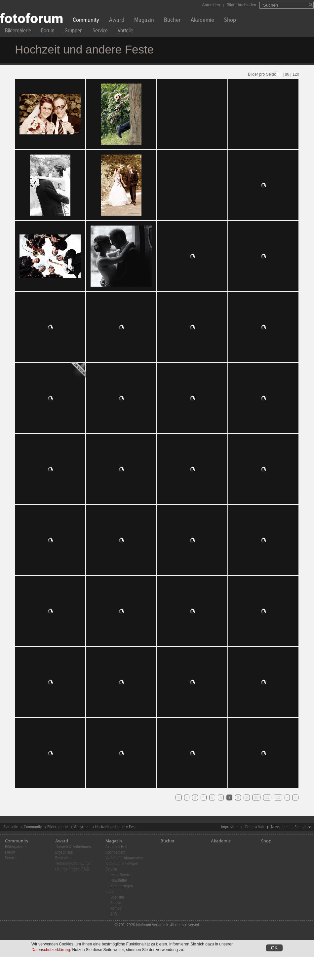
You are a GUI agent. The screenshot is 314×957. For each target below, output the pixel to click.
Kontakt (116, 908)
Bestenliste (63, 858)
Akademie (202, 20)
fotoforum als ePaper (121, 864)
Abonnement (115, 852)
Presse (115, 903)
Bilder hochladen (241, 5)
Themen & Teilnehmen (73, 847)
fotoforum (113, 892)
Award (116, 20)
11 (267, 797)
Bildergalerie (18, 31)
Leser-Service (121, 875)
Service (100, 31)
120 (296, 74)
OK (274, 947)
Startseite (10, 827)
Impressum (230, 827)
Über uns (117, 897)
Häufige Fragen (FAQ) (72, 869)
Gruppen (73, 31)
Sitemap (300, 827)
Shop (230, 20)
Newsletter (279, 827)
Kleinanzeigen (121, 886)
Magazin (144, 20)
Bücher (172, 20)
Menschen (81, 827)
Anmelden (211, 5)
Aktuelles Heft (116, 847)
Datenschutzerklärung (50, 949)
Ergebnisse (64, 852)
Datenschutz (254, 827)
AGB (113, 914)
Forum (48, 31)
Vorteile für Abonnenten (124, 858)
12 (278, 797)
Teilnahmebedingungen (74, 864)
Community (86, 20)
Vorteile (125, 31)
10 (256, 797)
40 (279, 74)
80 (287, 74)
